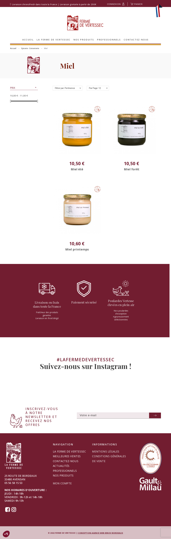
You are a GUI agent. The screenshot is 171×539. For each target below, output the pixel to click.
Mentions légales (105, 451)
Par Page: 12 (95, 88)
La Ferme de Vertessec (69, 451)
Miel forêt (131, 169)
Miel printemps (77, 249)
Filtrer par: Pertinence (65, 88)
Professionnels (65, 470)
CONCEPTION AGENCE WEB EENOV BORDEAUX (100, 533)
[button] (35, 88)
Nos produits (63, 475)
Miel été (77, 169)
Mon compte (62, 483)
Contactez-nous (65, 461)
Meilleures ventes (67, 456)
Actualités (61, 466)
